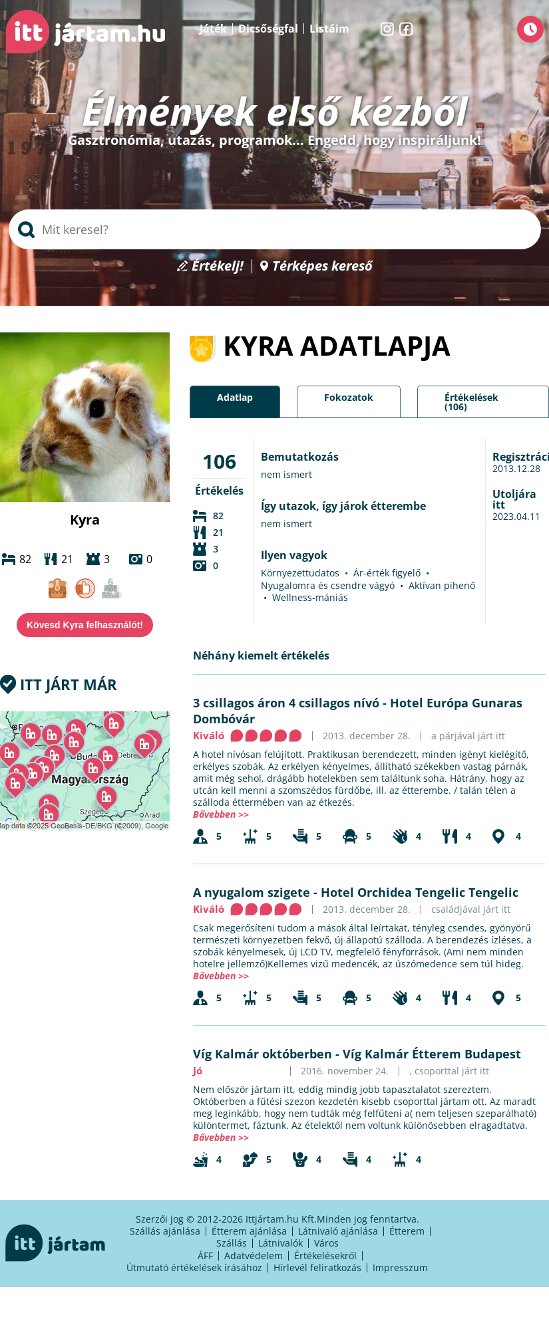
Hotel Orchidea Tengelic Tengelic (419, 892)
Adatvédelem (253, 1255)
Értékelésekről (325, 1255)
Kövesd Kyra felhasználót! (85, 625)
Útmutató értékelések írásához (194, 1267)
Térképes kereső (322, 266)
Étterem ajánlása (249, 1231)
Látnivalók (280, 1243)
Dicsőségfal (268, 28)
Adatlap (235, 397)
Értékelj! (218, 266)
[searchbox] (275, 229)
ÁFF (205, 1255)
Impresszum (400, 1267)
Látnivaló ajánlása (338, 1231)
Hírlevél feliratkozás (317, 1267)
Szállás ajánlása (165, 1231)
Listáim (329, 28)
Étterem (407, 1231)
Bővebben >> (221, 814)
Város (326, 1243)
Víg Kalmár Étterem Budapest (432, 1054)
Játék (213, 28)
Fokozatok (348, 397)
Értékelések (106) (471, 402)
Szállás (231, 1243)
